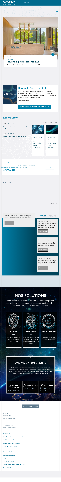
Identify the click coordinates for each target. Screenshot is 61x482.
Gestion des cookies (8, 466)
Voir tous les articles (49, 127)
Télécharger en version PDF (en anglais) (34, 111)
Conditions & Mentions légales (11, 456)
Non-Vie (5, 418)
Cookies (5, 463)
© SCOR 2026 (7, 472)
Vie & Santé (7, 420)
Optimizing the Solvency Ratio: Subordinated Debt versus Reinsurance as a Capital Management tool (37, 149)
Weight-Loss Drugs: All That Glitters (14, 141)
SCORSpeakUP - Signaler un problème (14, 441)
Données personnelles (9, 459)
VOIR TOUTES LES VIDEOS (51, 220)
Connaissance (8, 430)
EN (28, 2)
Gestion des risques (10, 432)
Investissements (9, 423)
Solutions (6, 415)
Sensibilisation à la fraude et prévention (14, 444)
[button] (57, 11)
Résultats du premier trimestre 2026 (23, 66)
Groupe (9, 61)
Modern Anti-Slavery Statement (12, 447)
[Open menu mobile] (36, 3)
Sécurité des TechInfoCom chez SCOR (14, 469)
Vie (5, 128)
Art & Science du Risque (10, 427)
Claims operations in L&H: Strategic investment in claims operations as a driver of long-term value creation (52, 149)
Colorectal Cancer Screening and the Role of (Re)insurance (16, 132)
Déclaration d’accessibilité (10, 451)
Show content (9, 227)
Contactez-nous (31, 410)
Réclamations (6, 438)
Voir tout (53, 208)
